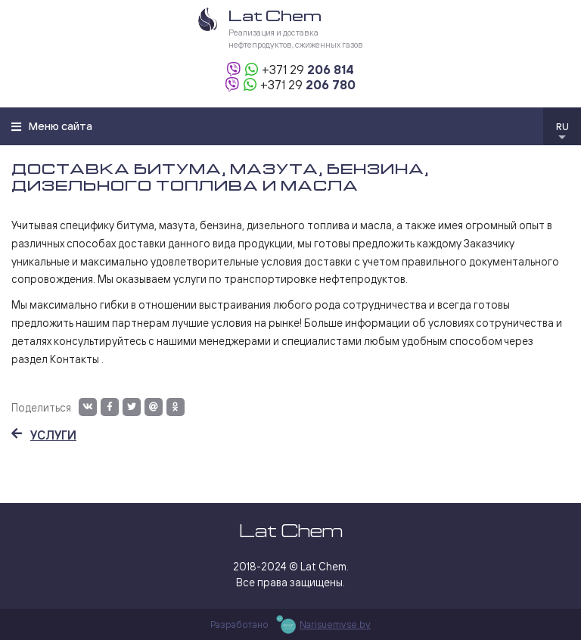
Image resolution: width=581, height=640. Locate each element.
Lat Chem (291, 530)
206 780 (308, 84)
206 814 (308, 69)
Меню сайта (51, 126)
